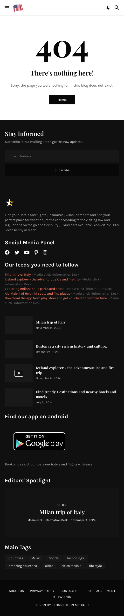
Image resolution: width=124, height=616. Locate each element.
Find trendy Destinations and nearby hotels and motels (76, 394)
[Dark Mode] (108, 8)
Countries (15, 558)
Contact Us (70, 591)
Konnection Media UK (72, 605)
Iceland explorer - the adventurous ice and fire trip (42, 279)
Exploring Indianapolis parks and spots (34, 289)
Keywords (62, 597)
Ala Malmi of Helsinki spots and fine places (37, 294)
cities (49, 566)
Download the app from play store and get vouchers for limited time (56, 298)
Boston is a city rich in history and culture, (71, 346)
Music (36, 558)
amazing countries (22, 566)
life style (95, 566)
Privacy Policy (42, 591)
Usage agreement (100, 591)
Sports (54, 558)
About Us (16, 591)
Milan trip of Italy (18, 275)
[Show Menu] (6, 8)
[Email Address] (62, 156)
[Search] (117, 8)
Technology (75, 558)
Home (62, 100)
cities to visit (71, 566)
